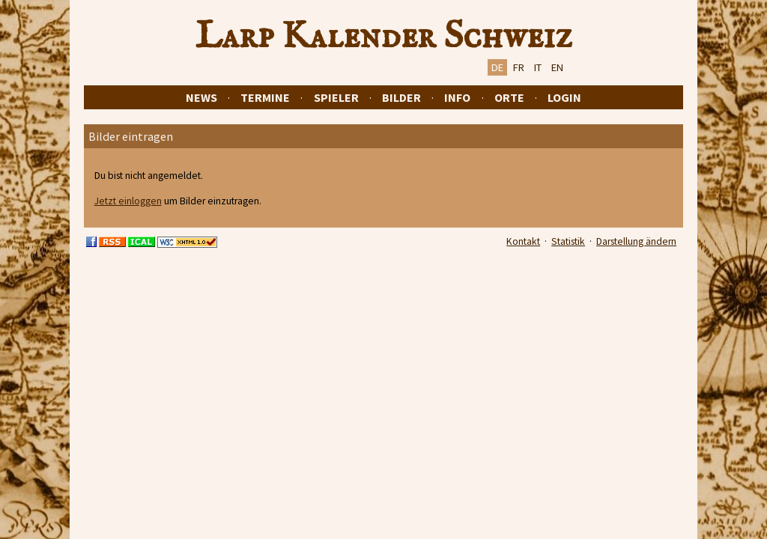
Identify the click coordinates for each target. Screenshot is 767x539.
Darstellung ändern (636, 241)
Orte (509, 97)
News (201, 97)
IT (538, 67)
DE (497, 67)
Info (457, 97)
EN (557, 67)
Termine (265, 97)
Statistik (568, 241)
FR (518, 67)
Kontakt (523, 241)
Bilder (401, 97)
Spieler (336, 97)
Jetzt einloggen (128, 201)
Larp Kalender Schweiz (383, 37)
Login (564, 97)
